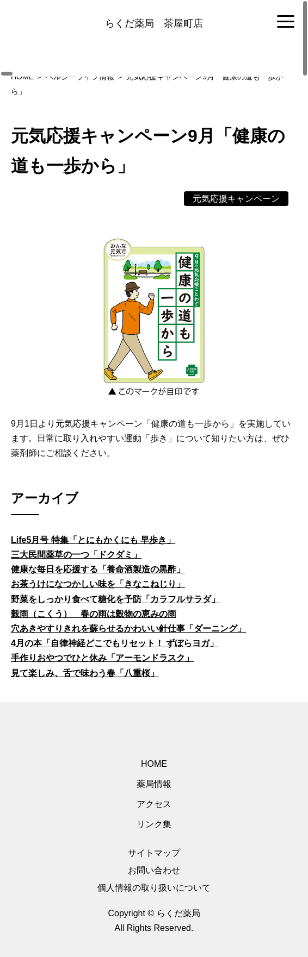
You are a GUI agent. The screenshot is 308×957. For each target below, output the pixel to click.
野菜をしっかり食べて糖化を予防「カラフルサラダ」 (115, 599)
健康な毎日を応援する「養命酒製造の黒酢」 (98, 569)
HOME (154, 763)
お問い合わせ (154, 870)
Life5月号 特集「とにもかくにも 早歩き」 (93, 540)
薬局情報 (154, 784)
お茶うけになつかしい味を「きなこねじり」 (98, 584)
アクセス (154, 804)
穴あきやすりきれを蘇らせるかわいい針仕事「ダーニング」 (128, 628)
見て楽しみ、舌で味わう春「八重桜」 (85, 673)
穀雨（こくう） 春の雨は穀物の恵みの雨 (93, 613)
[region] (154, 22)
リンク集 (154, 824)
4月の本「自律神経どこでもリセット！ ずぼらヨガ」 (114, 643)
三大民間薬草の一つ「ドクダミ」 (76, 554)
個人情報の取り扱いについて (154, 887)
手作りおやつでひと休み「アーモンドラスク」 (102, 657)
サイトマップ (154, 853)
